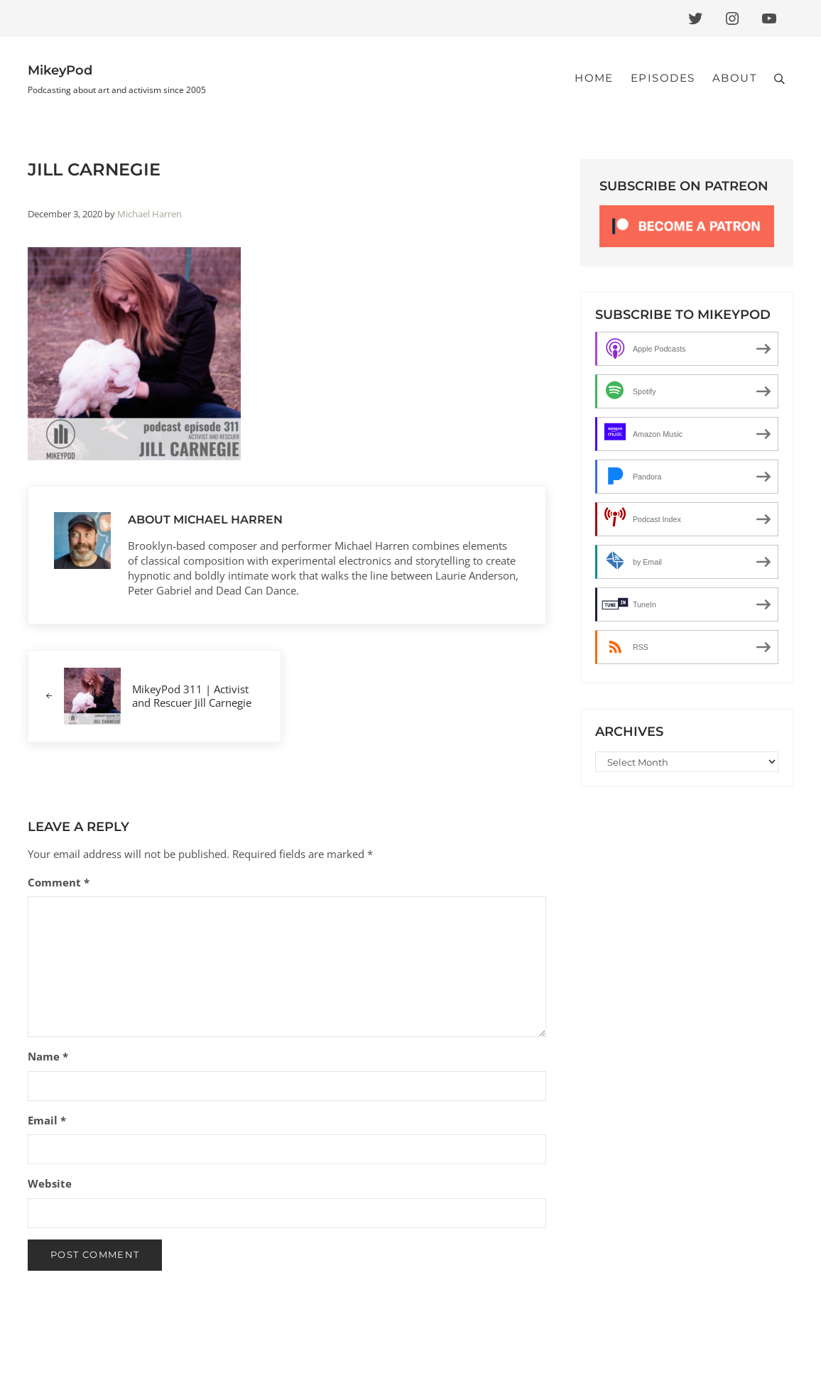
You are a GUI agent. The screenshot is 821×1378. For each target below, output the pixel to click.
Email (47, 1120)
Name (48, 1056)
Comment (58, 882)
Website (50, 1183)
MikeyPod (60, 70)
